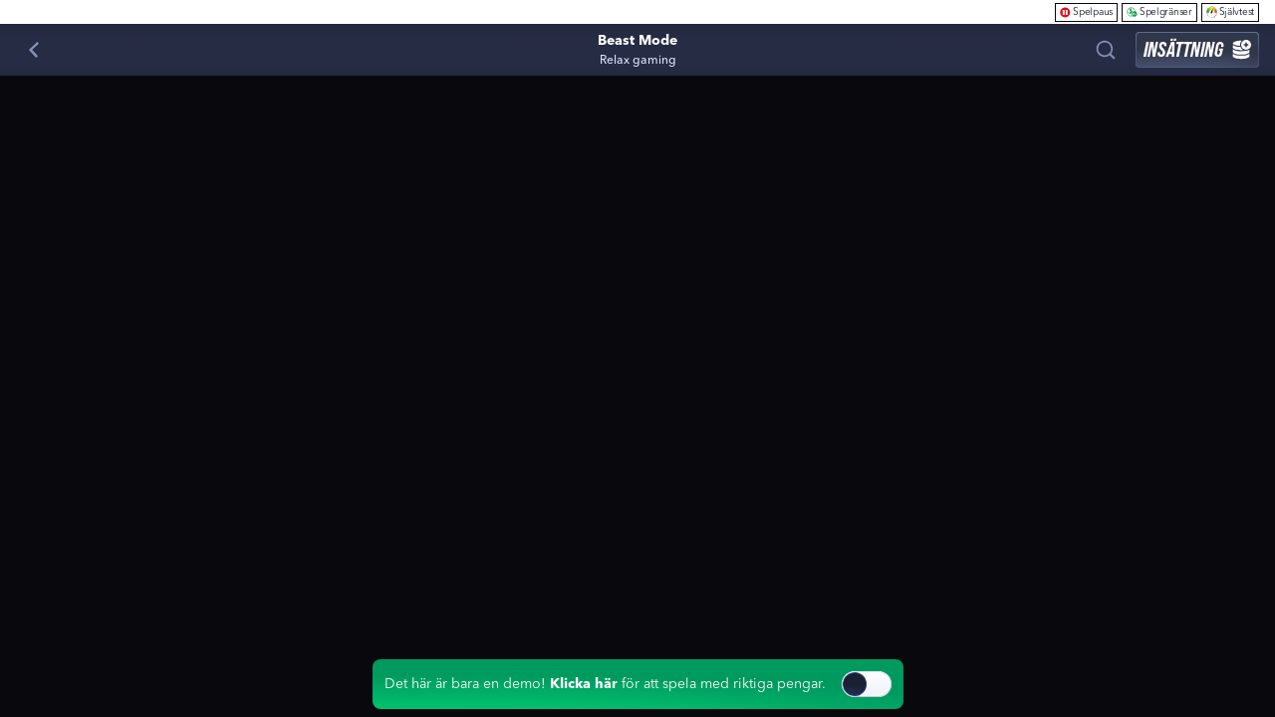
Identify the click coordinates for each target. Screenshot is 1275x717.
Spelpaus (1086, 11)
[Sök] (1106, 50)
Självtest (1230, 11)
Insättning (1197, 49)
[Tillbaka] (34, 50)
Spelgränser (1159, 11)
